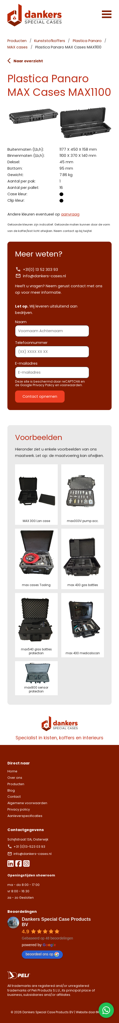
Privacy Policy (43, 385)
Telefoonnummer (52, 347)
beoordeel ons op (42, 954)
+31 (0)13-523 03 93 (26, 846)
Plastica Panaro (87, 40)
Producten (17, 40)
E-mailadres (52, 368)
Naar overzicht (25, 61)
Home (12, 771)
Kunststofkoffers (49, 40)
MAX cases (17, 47)
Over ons (14, 777)
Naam (52, 326)
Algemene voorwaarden (27, 803)
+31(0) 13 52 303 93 (36, 269)
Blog (11, 790)
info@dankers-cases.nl (40, 276)
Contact (14, 796)
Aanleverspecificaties (24, 816)
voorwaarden (71, 385)
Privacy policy (18, 809)
